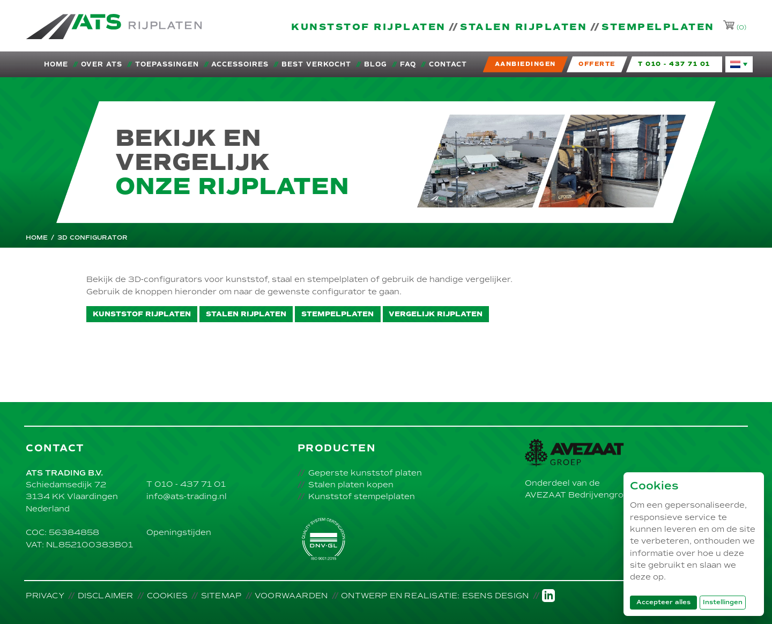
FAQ (408, 64)
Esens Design (495, 595)
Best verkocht (316, 64)
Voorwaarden (291, 595)
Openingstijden (178, 532)
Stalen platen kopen (351, 484)
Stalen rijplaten (523, 27)
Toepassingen (167, 64)
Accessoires (240, 64)
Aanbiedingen (525, 64)
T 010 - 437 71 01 (186, 484)
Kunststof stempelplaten (361, 496)
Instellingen (723, 602)
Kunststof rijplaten (368, 27)
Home (56, 64)
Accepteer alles (666, 602)
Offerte (596, 64)
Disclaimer (105, 595)
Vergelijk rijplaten (435, 313)
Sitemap (221, 595)
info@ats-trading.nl (186, 496)
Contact (448, 64)
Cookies (167, 595)
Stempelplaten (658, 27)
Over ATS (101, 64)
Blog (375, 64)
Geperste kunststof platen (365, 473)
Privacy (45, 595)
